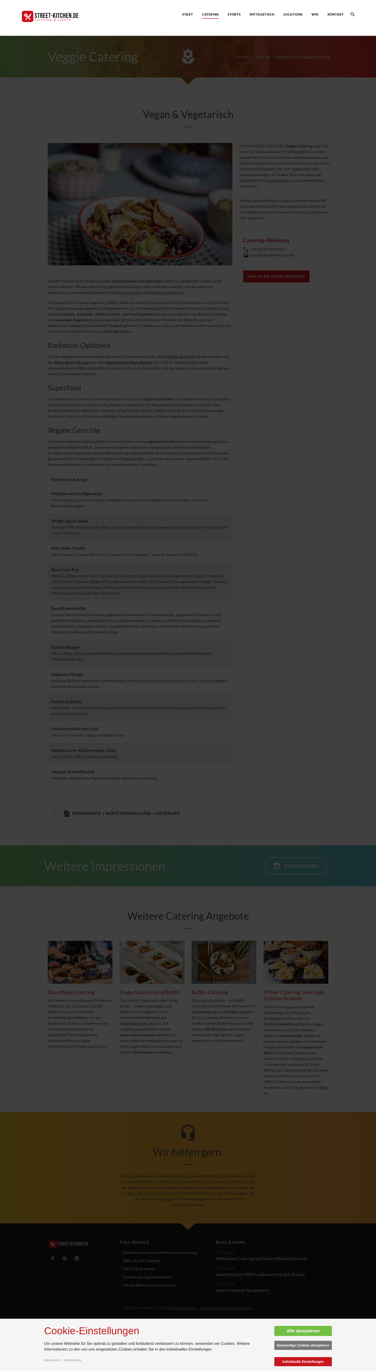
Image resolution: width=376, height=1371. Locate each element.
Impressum (51, 1360)
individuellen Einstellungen (189, 1349)
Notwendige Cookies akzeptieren (303, 1345)
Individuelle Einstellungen (303, 1362)
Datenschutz (72, 1360)
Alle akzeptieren (303, 1331)
